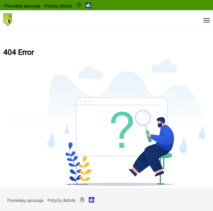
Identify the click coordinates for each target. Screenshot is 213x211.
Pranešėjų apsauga (22, 6)
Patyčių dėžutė (58, 6)
